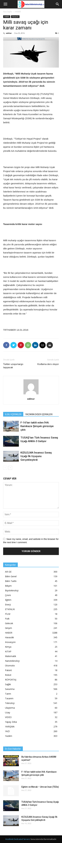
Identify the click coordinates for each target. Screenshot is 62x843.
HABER (18, 11)
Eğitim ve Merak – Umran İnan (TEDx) (40, 787)
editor (9, 33)
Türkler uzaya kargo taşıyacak (13, 366)
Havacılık (15, 16)
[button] (57, 4)
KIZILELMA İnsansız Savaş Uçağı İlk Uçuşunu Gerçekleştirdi (36, 456)
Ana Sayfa (7, 11)
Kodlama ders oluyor (48, 364)
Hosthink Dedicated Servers (17, 839)
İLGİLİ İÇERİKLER (13, 414)
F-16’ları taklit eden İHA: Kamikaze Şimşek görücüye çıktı (37, 426)
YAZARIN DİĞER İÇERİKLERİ (39, 414)
